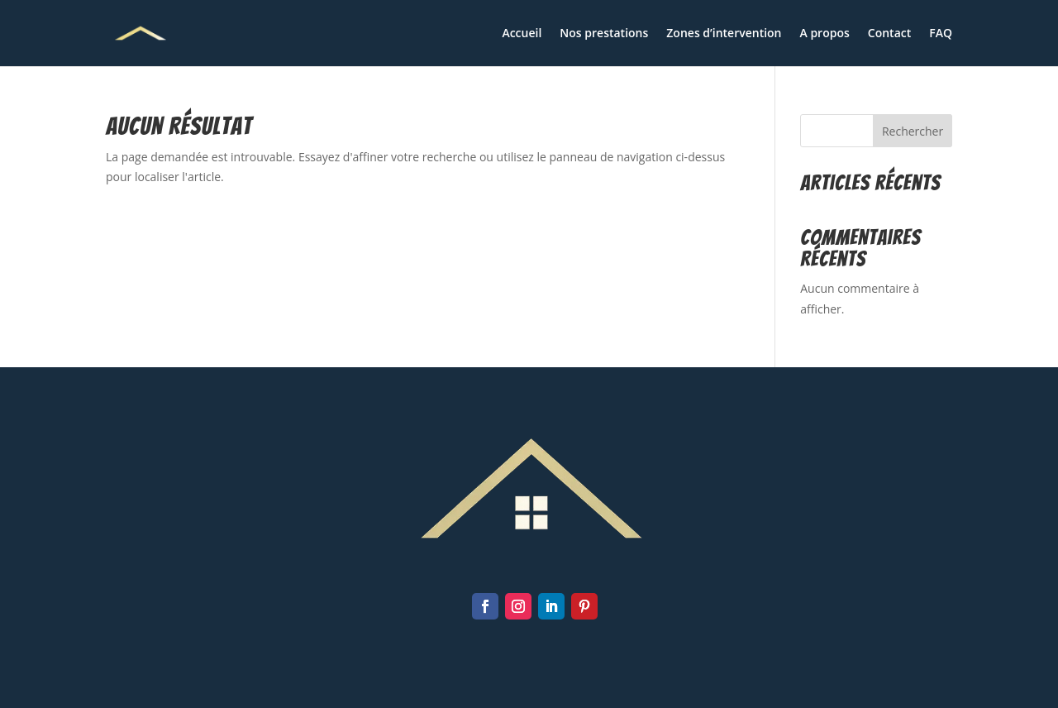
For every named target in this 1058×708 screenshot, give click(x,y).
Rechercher (912, 131)
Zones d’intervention (723, 34)
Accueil (521, 34)
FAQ (940, 34)
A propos (825, 34)
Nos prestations (604, 34)
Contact (889, 34)
